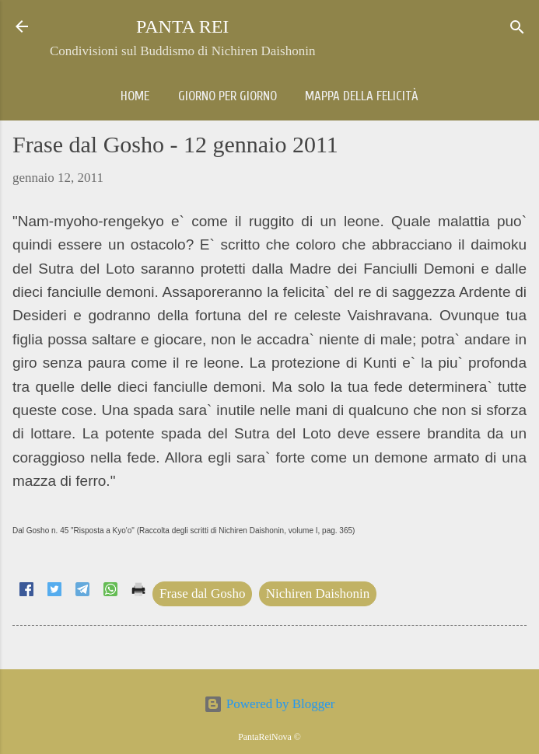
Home (135, 96)
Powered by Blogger (269, 703)
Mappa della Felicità (361, 96)
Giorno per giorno (227, 96)
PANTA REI (182, 26)
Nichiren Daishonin (318, 593)
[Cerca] (517, 28)
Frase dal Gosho (202, 593)
